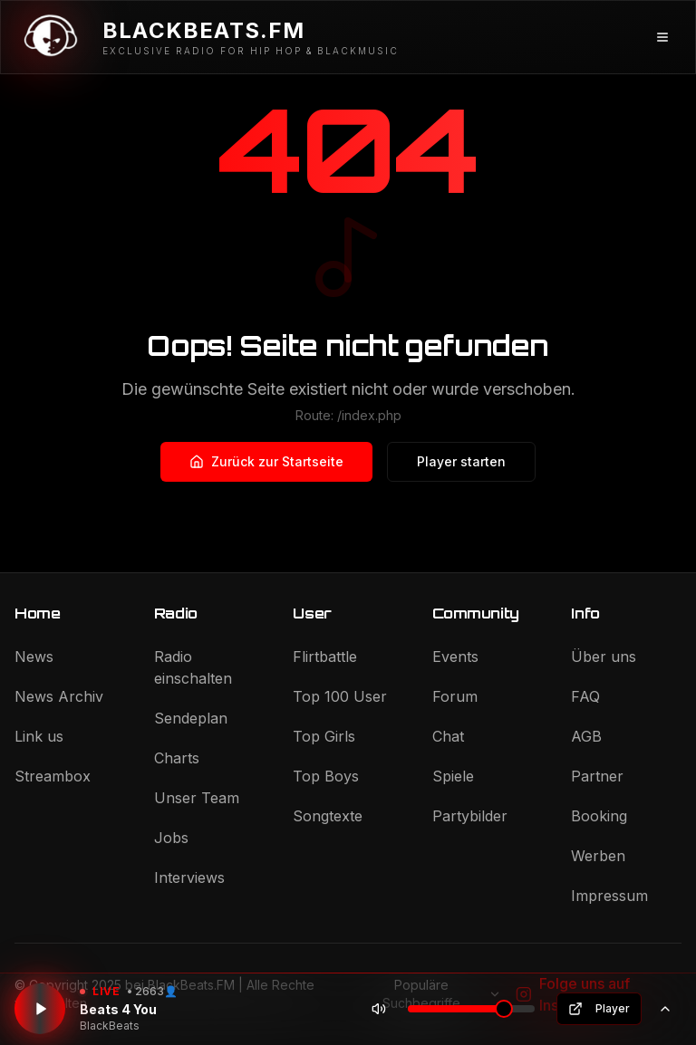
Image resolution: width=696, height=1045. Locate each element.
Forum (455, 696)
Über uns (603, 656)
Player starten (461, 461)
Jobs (171, 838)
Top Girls (324, 736)
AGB (586, 736)
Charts (176, 758)
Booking (599, 816)
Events (455, 656)
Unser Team (196, 798)
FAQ (585, 696)
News (33, 656)
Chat (448, 736)
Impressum (609, 896)
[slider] (504, 1009)
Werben (598, 856)
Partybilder (470, 816)
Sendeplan (190, 718)
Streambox (52, 776)
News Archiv (58, 696)
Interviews (189, 877)
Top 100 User (340, 696)
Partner (597, 776)
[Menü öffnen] (662, 37)
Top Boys (326, 776)
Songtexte (327, 816)
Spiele (453, 776)
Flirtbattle (325, 656)
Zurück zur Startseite (266, 461)
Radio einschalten (193, 667)
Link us (38, 736)
